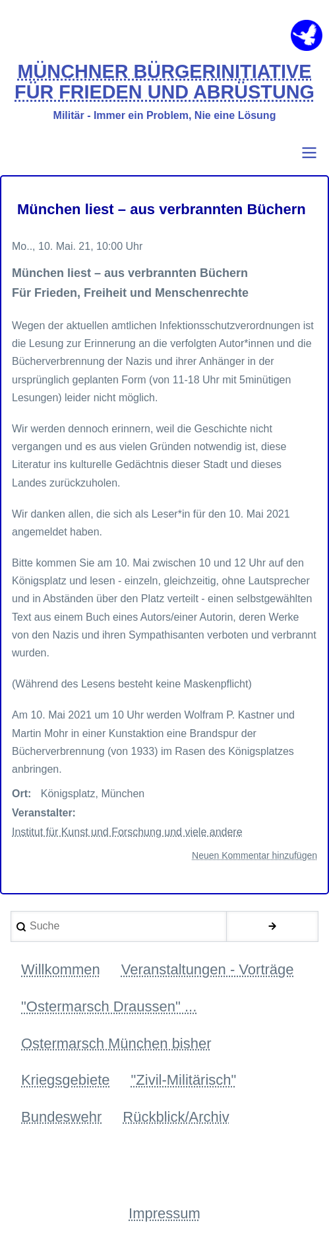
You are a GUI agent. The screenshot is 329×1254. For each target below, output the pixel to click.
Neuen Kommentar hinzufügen (254, 855)
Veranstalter (42, 812)
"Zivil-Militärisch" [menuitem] (184, 1080)
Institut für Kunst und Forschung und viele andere (127, 832)
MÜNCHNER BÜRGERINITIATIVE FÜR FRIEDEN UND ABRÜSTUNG (164, 82)
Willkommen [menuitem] (60, 969)
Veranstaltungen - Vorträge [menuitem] (207, 969)
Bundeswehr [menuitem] (61, 1117)
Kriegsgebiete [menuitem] (65, 1080)
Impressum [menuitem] (164, 1213)
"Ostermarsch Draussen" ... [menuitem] (108, 1006)
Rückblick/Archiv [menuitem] (176, 1117)
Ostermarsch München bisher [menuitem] (116, 1043)
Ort (20, 793)
